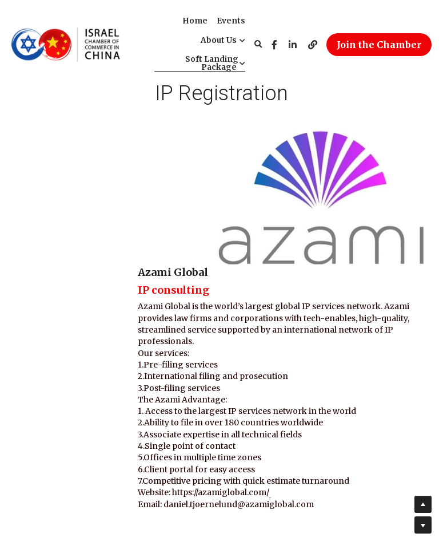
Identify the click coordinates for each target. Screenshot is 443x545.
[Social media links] (274, 44)
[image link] (65, 43)
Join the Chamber (379, 44)
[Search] (258, 45)
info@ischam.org (278, 489)
